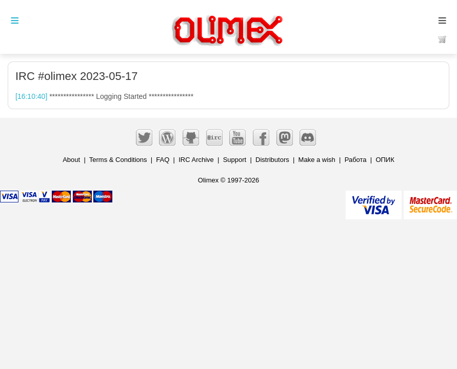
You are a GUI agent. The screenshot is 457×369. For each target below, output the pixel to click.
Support (235, 159)
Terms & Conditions (118, 159)
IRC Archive (196, 159)
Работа (356, 159)
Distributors (272, 159)
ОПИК (384, 159)
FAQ (162, 159)
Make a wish (317, 159)
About (71, 159)
